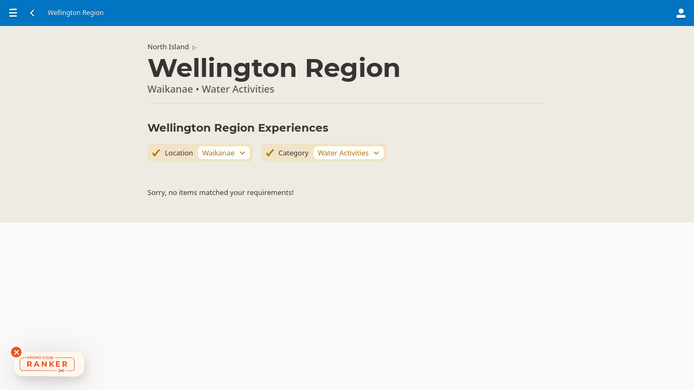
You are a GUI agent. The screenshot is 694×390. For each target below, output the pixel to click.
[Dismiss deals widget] (16, 352)
